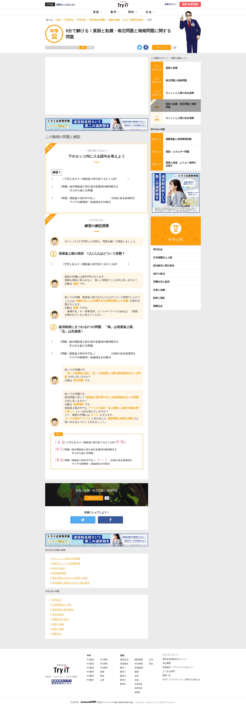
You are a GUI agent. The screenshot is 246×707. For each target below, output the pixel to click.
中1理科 (103, 659)
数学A (123, 680)
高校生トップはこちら (65, 4)
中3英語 (90, 668)
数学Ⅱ (123, 672)
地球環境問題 (59, 573)
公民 (102, 680)
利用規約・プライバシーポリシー (178, 667)
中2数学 (90, 676)
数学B (123, 684)
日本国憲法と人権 (61, 604)
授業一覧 (167, 675)
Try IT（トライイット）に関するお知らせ (181, 679)
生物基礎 (139, 668)
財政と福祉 (58, 629)
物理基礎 (139, 659)
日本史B (138, 684)
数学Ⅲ (123, 676)
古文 (151, 659)
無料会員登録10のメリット (175, 659)
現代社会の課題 (158, 129)
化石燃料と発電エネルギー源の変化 (71, 583)
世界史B (138, 688)
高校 (122, 655)
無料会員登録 (190, 4)
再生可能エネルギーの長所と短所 (69, 578)
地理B (137, 692)
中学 (89, 655)
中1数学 (90, 672)
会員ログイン (170, 4)
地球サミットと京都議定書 (66, 563)
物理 (137, 672)
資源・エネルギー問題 (177, 151)
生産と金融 (58, 624)
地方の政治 (58, 614)
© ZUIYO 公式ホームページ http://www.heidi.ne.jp (101, 702)
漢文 (151, 663)
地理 (102, 672)
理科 (131, 12)
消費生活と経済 (60, 619)
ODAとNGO (58, 568)
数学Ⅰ (123, 668)
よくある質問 (169, 671)
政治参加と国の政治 (62, 609)
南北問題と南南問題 (176, 80)
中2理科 (103, 663)
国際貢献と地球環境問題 (179, 139)
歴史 (102, 676)
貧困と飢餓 (171, 68)
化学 (137, 676)
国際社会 (57, 633)
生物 (137, 680)
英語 (96, 12)
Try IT (123, 4)
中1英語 (90, 659)
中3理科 (103, 668)
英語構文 (124, 663)
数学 (114, 12)
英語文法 (124, 659)
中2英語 (90, 663)
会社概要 (167, 663)
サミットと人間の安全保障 (66, 558)
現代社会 (57, 599)
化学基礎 (139, 663)
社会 (149, 12)
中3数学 (90, 680)
